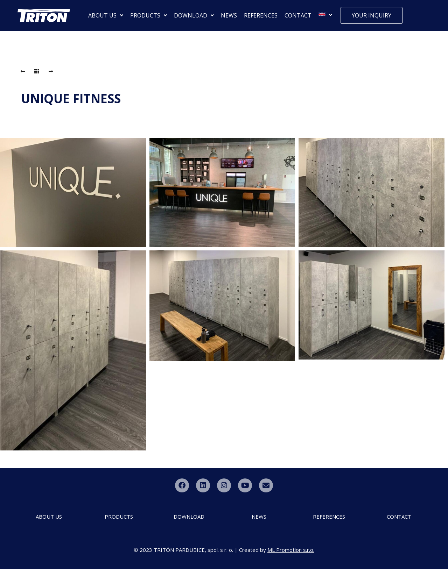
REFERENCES (261, 15)
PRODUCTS (148, 15)
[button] (105, 15)
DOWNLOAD (194, 15)
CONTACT (298, 15)
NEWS (229, 15)
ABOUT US (105, 15)
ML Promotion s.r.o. (290, 549)
